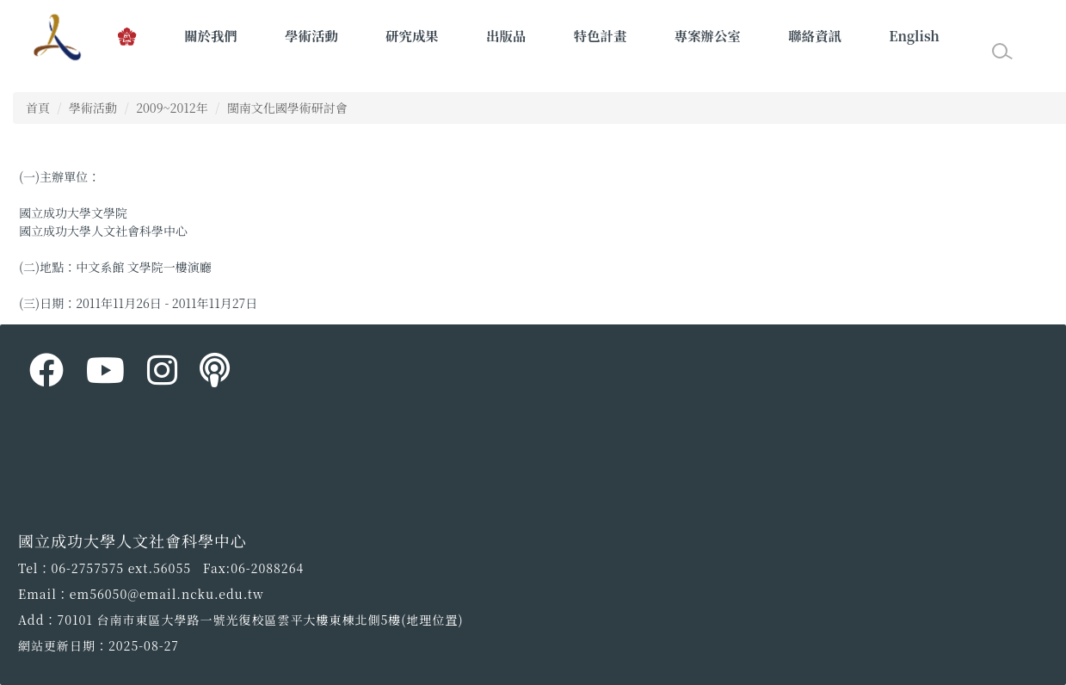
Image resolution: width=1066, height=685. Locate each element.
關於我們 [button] (210, 35)
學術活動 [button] (311, 35)
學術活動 (93, 107)
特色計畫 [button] (600, 35)
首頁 (38, 107)
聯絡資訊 (814, 35)
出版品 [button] (506, 35)
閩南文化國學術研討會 (287, 107)
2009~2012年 (171, 107)
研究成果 (412, 35)
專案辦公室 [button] (708, 35)
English (914, 35)
